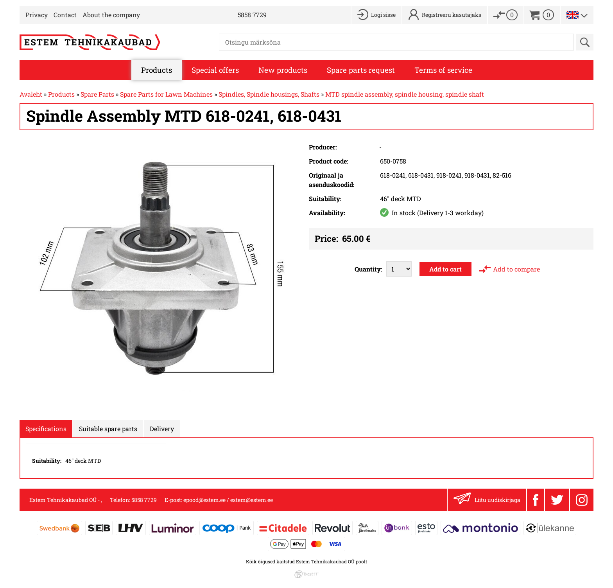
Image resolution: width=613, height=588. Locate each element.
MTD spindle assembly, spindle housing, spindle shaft (404, 94)
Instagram (582, 500)
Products (156, 70)
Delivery (162, 428)
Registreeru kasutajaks (451, 14)
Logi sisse (383, 14)
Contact (65, 15)
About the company (111, 15)
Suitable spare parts (108, 428)
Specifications (45, 428)
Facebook (535, 500)
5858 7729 (252, 15)
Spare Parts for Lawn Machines (166, 94)
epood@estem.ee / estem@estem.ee (228, 499)
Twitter (557, 500)
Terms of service (443, 70)
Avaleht (31, 94)
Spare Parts (97, 94)
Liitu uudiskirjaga (486, 500)
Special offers (215, 70)
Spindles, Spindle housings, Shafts (269, 94)
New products (282, 70)
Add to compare (516, 269)
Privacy (36, 15)
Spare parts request (361, 70)
